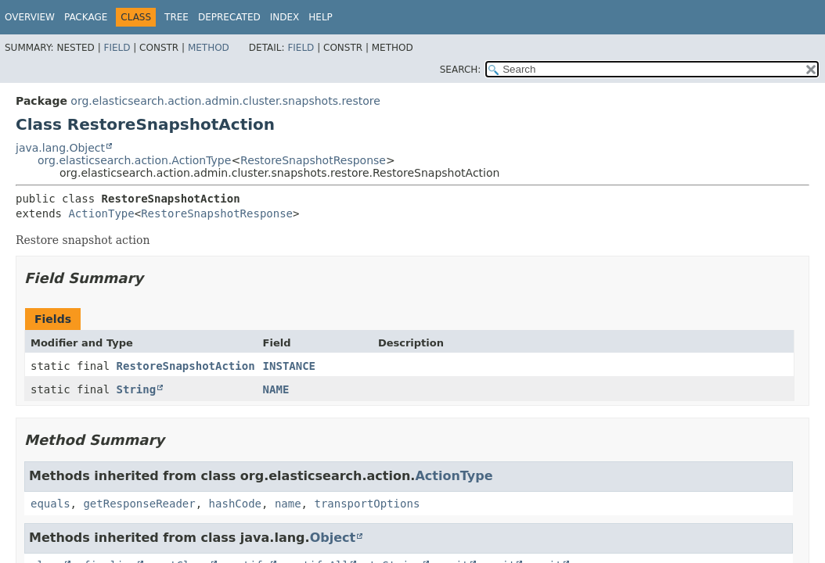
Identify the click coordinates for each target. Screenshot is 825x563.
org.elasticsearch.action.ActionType (134, 160)
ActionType (101, 213)
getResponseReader (139, 503)
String (137, 389)
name (288, 503)
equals (50, 503)
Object (333, 537)
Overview (30, 17)
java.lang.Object (60, 148)
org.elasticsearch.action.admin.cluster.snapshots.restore (225, 101)
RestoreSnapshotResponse (313, 160)
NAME (276, 389)
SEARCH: (460, 69)
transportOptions (367, 503)
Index (285, 17)
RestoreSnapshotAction (186, 366)
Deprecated (229, 17)
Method (208, 47)
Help (320, 17)
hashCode (235, 503)
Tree (176, 17)
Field (116, 47)
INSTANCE (289, 366)
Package (85, 17)
